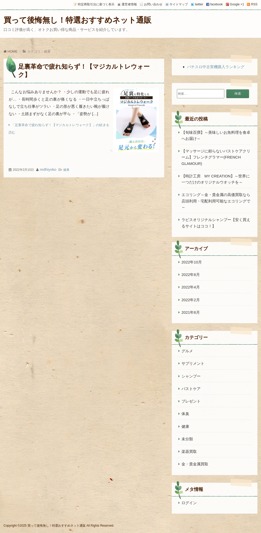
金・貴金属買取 (194, 464)
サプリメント (192, 363)
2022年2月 (190, 300)
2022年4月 (190, 287)
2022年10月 (191, 262)
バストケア (191, 388)
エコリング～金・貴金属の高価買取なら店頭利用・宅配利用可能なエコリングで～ (215, 200)
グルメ (187, 351)
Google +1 (237, 4)
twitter (199, 4)
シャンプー (191, 376)
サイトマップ (178, 4)
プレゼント (191, 401)
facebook (216, 4)
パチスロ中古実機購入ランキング (215, 67)
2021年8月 (190, 312)
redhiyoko (48, 169)
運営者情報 (129, 4)
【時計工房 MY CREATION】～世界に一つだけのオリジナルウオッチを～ (215, 179)
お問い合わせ (153, 4)
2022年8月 (190, 274)
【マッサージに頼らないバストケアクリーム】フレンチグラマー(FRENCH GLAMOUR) (215, 157)
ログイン (189, 503)
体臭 (185, 413)
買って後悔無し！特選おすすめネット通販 (77, 20)
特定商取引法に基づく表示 (96, 4)
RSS (254, 4)
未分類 (187, 439)
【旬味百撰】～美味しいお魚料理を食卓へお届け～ (215, 135)
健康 (66, 170)
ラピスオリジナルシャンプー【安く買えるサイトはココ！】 (215, 222)
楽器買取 (189, 451)
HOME (11, 51)
